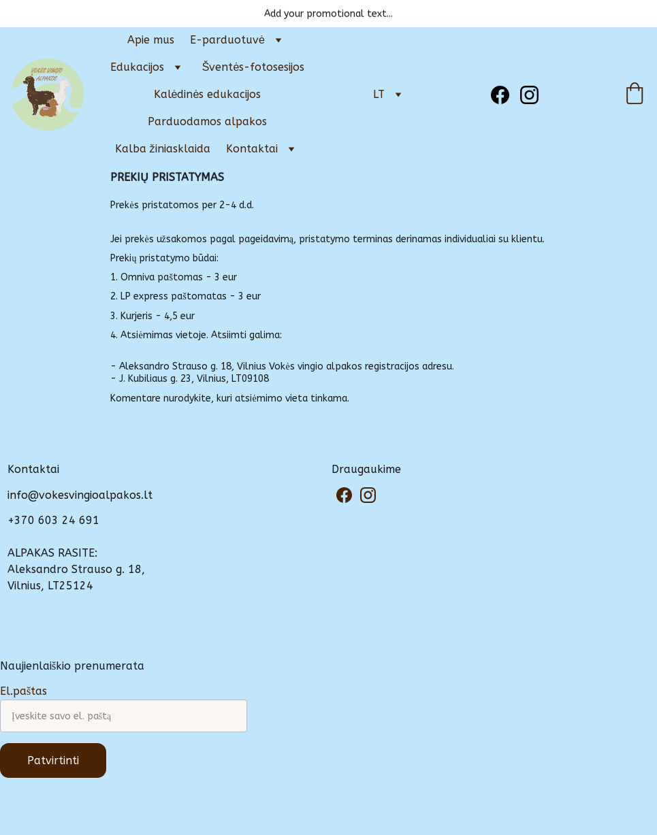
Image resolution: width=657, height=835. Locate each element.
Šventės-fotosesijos (253, 67)
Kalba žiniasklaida (162, 148)
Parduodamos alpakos (207, 121)
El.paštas (23, 691)
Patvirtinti (53, 760)
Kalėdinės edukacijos (207, 94)
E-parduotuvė (227, 39)
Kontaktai (252, 148)
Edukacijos (137, 67)
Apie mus (150, 39)
